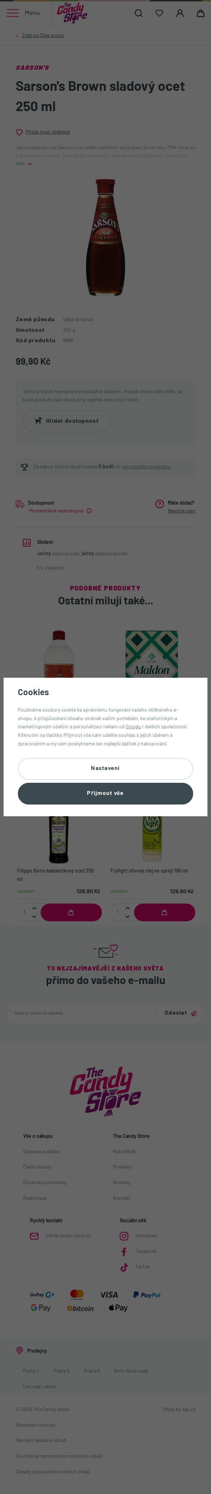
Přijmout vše (105, 794)
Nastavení (105, 768)
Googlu (133, 726)
